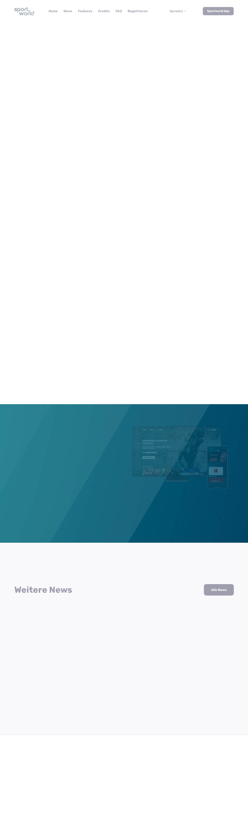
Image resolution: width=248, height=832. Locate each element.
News (67, 11)
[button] (178, 11)
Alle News (219, 583)
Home (53, 11)
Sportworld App (218, 11)
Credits (104, 11)
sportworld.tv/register (148, 260)
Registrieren (138, 11)
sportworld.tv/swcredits (139, 267)
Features (85, 11)
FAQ (118, 11)
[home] (24, 11)
